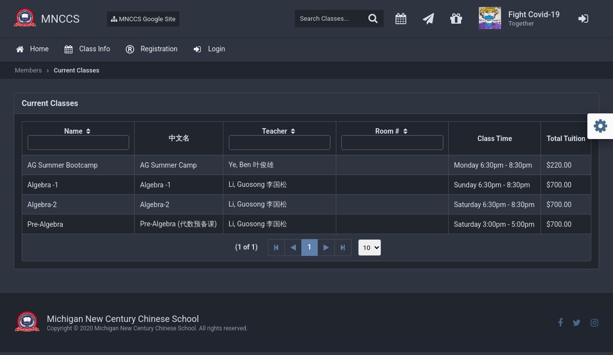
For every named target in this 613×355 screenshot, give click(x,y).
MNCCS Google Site (143, 19)
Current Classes (76, 70)
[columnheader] (78, 138)
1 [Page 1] (310, 247)
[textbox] (339, 18)
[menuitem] (32, 49)
